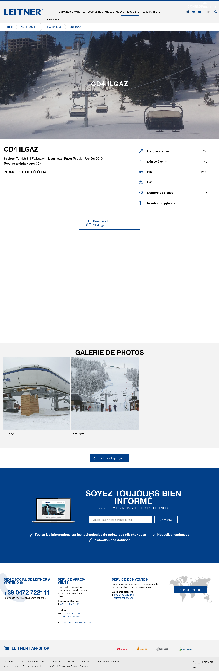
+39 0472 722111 (27, 592)
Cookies (84, 666)
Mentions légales (11, 666)
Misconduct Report (68, 666)
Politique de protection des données (39, 666)
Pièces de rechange (103, 11)
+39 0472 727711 (69, 604)
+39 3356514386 (70, 616)
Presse (154, 11)
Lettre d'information (107, 661)
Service (123, 11)
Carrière (167, 11)
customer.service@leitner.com (75, 622)
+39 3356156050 (73, 613)
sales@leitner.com (123, 597)
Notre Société (139, 11)
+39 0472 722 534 (124, 594)
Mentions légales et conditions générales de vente (32, 661)
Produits (54, 11)
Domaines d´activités (75, 11)
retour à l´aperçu (111, 458)
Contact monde (190, 590)
